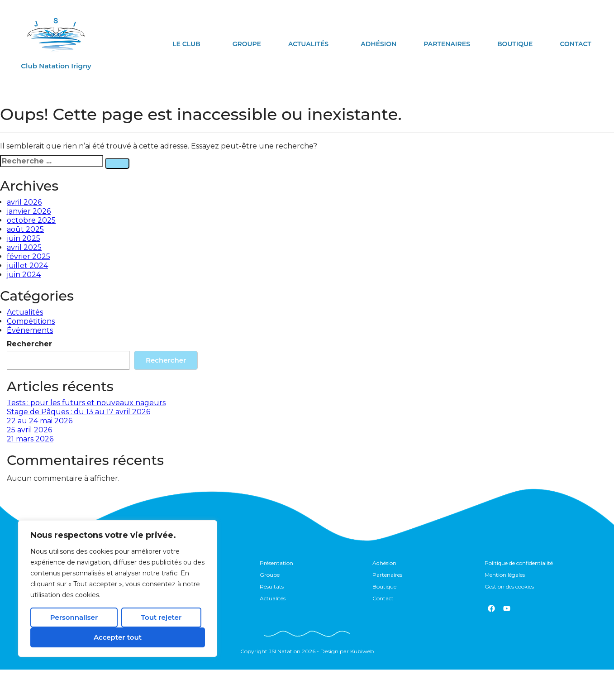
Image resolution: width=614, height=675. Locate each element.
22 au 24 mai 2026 (39, 420)
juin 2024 (24, 274)
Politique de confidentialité (519, 563)
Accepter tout (118, 637)
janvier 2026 (29, 211)
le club (186, 44)
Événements (30, 330)
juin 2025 (23, 238)
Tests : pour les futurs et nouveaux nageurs (86, 402)
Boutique (515, 44)
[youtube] (507, 614)
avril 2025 (24, 247)
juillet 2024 (27, 265)
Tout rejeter (161, 617)
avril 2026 (24, 202)
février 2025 (28, 256)
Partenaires (447, 44)
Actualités (308, 44)
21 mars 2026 (30, 439)
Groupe (247, 44)
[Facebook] (491, 614)
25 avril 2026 (29, 430)
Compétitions (31, 321)
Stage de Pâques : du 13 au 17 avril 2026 (78, 411)
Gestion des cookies (509, 591)
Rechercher (29, 344)
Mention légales (505, 577)
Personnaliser (74, 617)
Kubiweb (362, 656)
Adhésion (378, 44)
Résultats (272, 591)
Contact (575, 44)
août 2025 (25, 229)
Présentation (276, 563)
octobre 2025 (31, 220)
